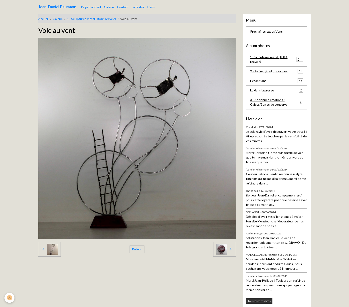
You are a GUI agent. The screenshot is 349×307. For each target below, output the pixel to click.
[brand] (57, 7)
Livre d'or (138, 7)
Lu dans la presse (276, 90)
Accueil (43, 19)
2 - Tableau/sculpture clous (276, 71)
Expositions (276, 80)
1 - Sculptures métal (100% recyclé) (91, 19)
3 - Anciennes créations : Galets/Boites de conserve (276, 102)
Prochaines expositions (266, 31)
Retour (137, 249)
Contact (123, 7)
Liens (151, 7)
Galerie (109, 7)
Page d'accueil (91, 7)
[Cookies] (9, 298)
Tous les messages (259, 301)
